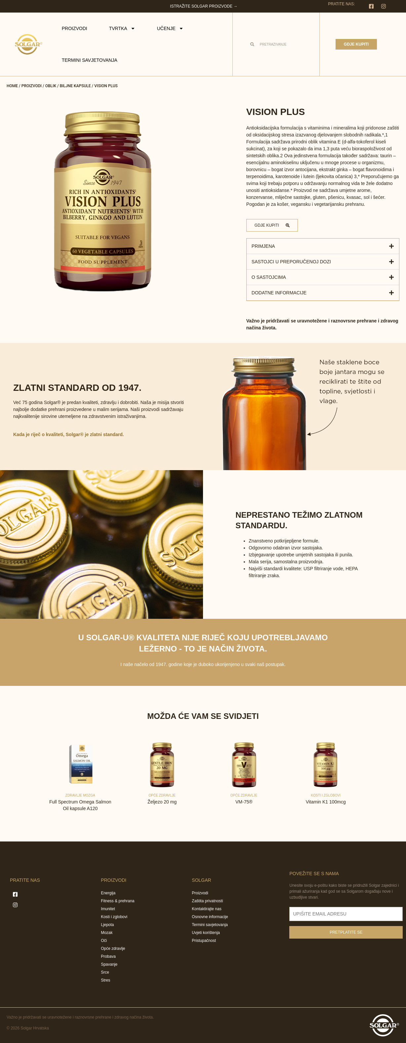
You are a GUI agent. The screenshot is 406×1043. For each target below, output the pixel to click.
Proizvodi (74, 28)
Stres (105, 980)
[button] (323, 246)
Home (12, 86)
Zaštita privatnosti (207, 901)
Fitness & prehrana (117, 901)
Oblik (50, 86)
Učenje (170, 28)
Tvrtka (122, 28)
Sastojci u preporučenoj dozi (291, 261)
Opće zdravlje (162, 795)
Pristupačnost (204, 940)
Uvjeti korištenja (206, 932)
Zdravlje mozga (80, 795)
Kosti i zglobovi (326, 795)
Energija (108, 893)
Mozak (106, 932)
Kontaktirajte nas (206, 909)
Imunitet (108, 909)
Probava (108, 956)
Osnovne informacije (210, 916)
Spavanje (109, 964)
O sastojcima (269, 277)
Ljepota (107, 924)
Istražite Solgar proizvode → (203, 6)
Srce (105, 972)
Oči (104, 940)
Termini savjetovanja (89, 60)
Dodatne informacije (279, 292)
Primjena (263, 246)
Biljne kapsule (75, 86)
